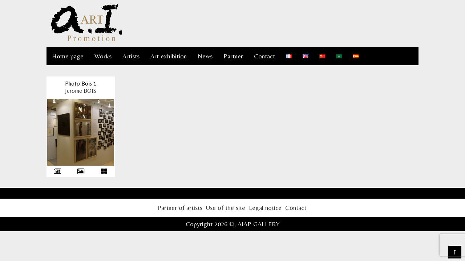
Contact (264, 56)
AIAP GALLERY (259, 224)
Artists (131, 56)
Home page (68, 56)
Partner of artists (179, 207)
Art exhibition (168, 56)
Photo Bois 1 (80, 83)
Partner (233, 56)
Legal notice (265, 207)
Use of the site (225, 207)
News (205, 56)
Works (103, 56)
